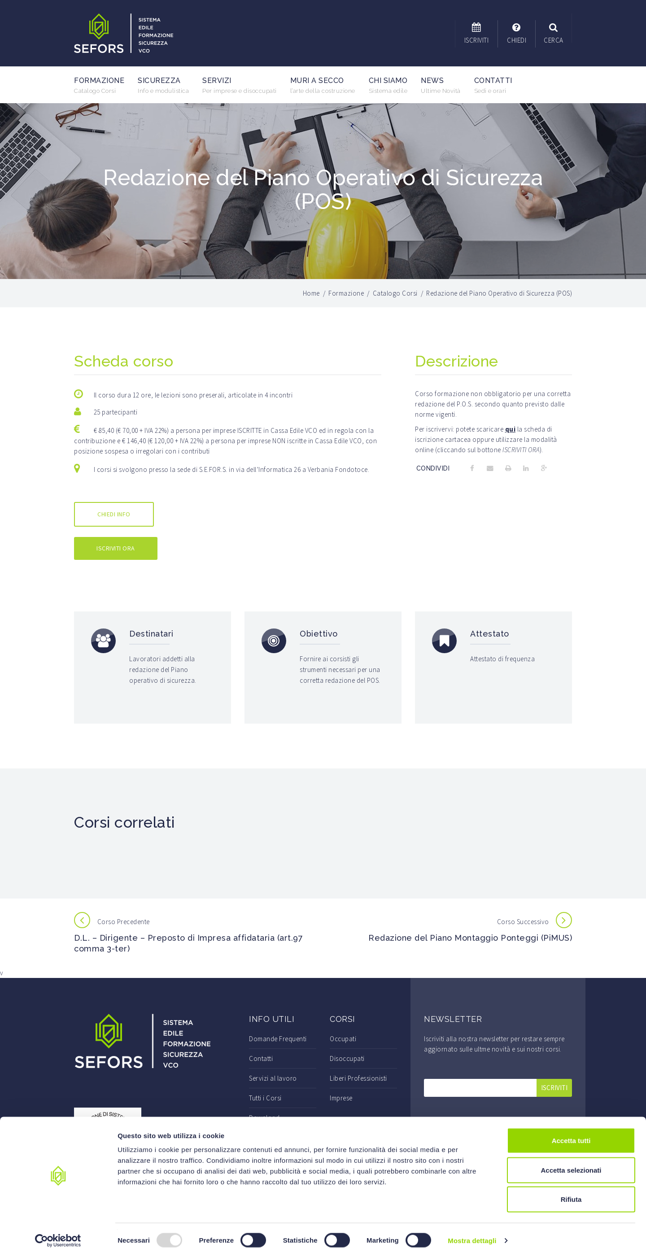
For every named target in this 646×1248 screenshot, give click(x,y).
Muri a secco (322, 85)
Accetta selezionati (571, 1160)
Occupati (343, 1038)
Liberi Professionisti (358, 1078)
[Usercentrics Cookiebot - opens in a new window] (58, 1230)
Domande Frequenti (278, 1038)
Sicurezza (163, 85)
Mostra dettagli (472, 1230)
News (441, 85)
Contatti (493, 85)
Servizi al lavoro (273, 1078)
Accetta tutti (571, 1130)
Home (311, 293)
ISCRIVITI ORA (115, 548)
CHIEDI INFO (114, 514)
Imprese (341, 1098)
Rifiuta (571, 1189)
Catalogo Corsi (395, 293)
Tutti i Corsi (265, 1098)
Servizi (239, 85)
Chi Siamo (388, 85)
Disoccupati (347, 1058)
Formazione (99, 85)
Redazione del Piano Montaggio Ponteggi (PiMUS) (470, 938)
